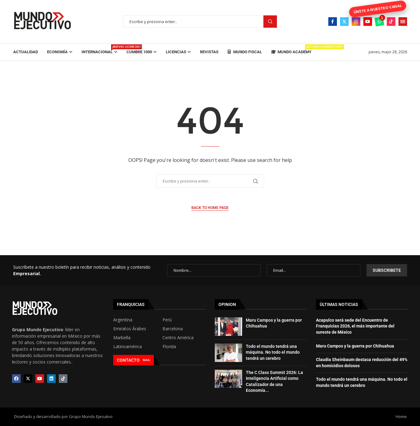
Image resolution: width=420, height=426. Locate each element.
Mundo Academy (291, 49)
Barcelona (172, 329)
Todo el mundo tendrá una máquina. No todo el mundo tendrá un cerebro (273, 352)
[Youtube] (367, 21)
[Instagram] (356, 21)
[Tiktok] (391, 21)
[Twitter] (344, 21)
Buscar (270, 21)
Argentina (122, 320)
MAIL (146, 360)
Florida (169, 346)
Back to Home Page (210, 208)
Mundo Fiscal (245, 52)
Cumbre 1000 (139, 52)
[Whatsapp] (379, 21)
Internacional (99, 49)
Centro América (178, 338)
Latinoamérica (127, 346)
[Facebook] (332, 21)
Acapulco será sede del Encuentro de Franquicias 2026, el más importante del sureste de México (355, 326)
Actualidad (25, 52)
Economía (57, 52)
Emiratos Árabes (129, 329)
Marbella (121, 338)
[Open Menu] (402, 21)
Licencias (176, 52)
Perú (167, 320)
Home (401, 416)
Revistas (209, 52)
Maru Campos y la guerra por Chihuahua (355, 346)
